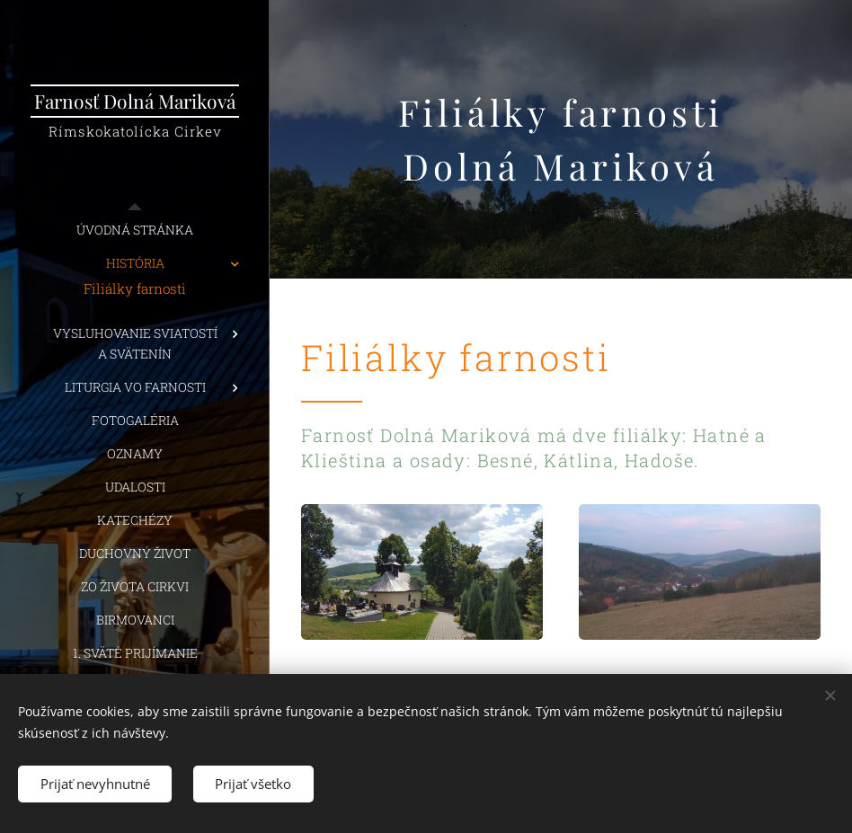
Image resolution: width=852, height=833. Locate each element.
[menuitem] (134, 229)
